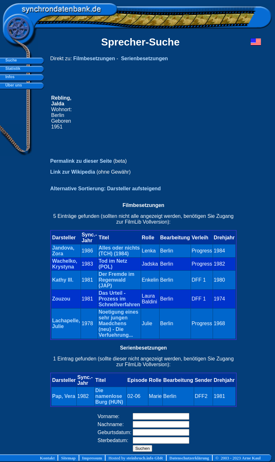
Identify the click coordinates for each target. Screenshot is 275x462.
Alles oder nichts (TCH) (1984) (119, 250)
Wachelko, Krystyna (64, 263)
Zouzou (61, 298)
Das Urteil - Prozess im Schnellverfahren (119, 298)
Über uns (12, 85)
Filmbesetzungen (94, 58)
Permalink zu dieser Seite (81, 161)
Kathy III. (63, 280)
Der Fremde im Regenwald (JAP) (116, 279)
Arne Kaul (251, 458)
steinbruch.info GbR (144, 458)
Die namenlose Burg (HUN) (109, 396)
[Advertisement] (154, 112)
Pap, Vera (63, 396)
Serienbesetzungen (144, 58)
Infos (8, 77)
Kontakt (47, 458)
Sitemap (68, 458)
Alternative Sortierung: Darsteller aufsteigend (105, 188)
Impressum (92, 458)
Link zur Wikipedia (72, 172)
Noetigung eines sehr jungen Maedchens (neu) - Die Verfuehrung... (118, 323)
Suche (10, 60)
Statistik (11, 68)
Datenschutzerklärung (189, 458)
